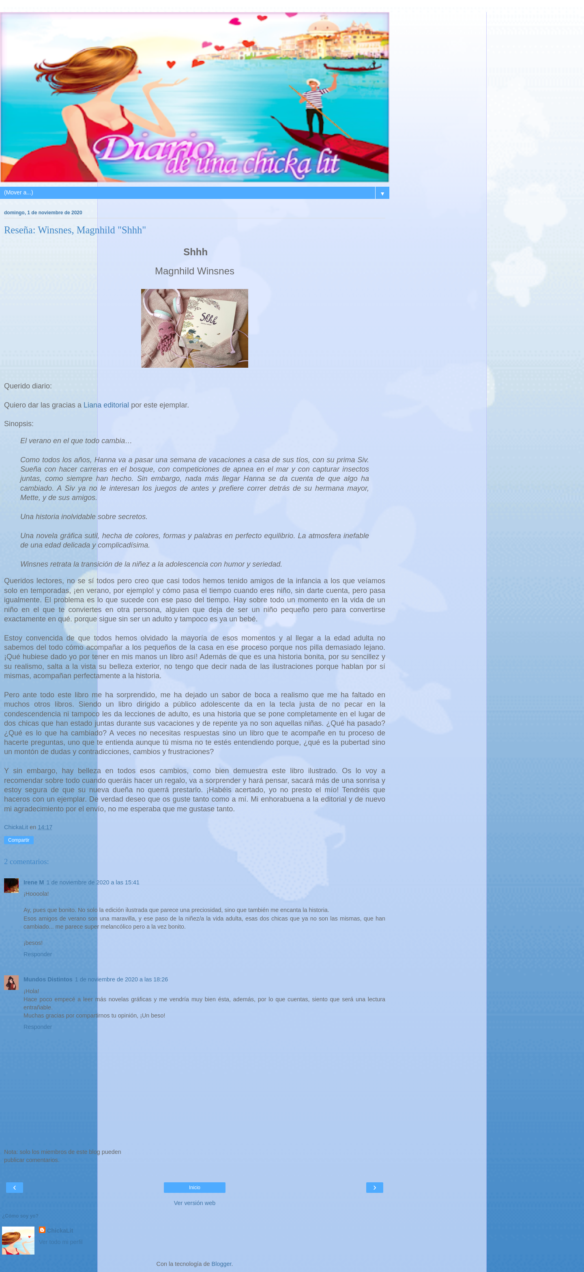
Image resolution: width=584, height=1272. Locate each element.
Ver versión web (194, 1203)
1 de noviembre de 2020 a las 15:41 (93, 882)
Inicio (194, 1187)
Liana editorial (106, 405)
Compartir (19, 840)
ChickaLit (60, 1230)
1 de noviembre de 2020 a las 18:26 (121, 979)
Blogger (222, 1264)
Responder (38, 954)
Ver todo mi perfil (61, 1242)
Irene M (34, 882)
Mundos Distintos (48, 979)
